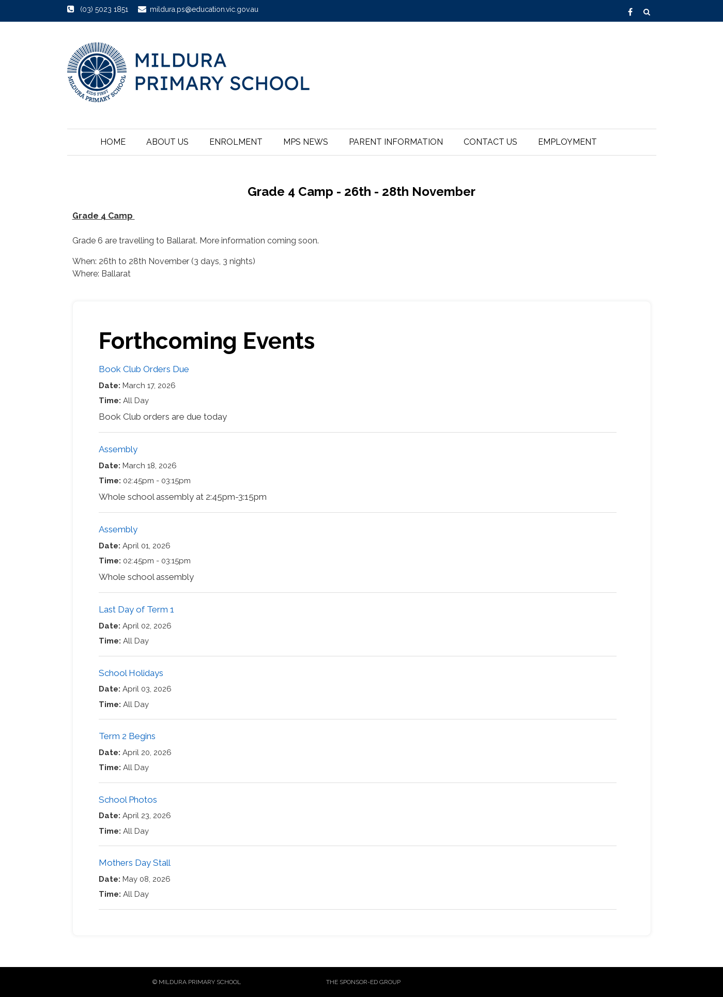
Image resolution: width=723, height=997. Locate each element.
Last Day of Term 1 (136, 609)
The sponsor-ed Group (363, 982)
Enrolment (236, 142)
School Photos (128, 799)
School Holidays (131, 673)
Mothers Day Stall (135, 862)
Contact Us (490, 142)
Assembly (118, 449)
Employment (567, 142)
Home (113, 142)
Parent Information (396, 142)
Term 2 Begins (127, 736)
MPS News (305, 142)
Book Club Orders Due (144, 369)
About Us (167, 142)
